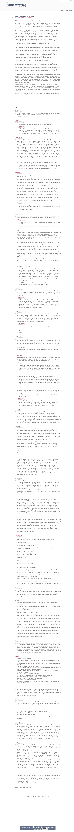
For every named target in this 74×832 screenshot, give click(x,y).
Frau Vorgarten (20, 739)
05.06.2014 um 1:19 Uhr (21, 144)
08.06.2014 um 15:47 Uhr (23, 392)
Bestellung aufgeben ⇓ (57, 112)
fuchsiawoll (19, 371)
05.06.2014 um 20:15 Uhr (21, 559)
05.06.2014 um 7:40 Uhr (21, 182)
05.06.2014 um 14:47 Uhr (21, 480)
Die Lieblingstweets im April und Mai (24, 824)
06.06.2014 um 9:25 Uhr (21, 670)
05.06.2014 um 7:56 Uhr (21, 223)
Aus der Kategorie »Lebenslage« (29, 17)
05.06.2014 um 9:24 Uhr (23, 364)
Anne (18, 242)
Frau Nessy (22, 130)
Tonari (18, 804)
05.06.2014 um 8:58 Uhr (21, 346)
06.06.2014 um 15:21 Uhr (21, 717)
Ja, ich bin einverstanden (44, 829)
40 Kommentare (20, 17)
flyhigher (19, 181)
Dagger (18, 345)
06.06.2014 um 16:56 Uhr (21, 730)
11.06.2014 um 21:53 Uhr (21, 805)
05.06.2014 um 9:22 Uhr (23, 380)
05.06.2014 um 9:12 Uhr (21, 372)
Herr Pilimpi (19, 558)
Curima (18, 326)
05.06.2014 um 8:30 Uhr (23, 278)
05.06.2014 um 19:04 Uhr (21, 520)
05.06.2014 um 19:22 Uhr (21, 540)
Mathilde (19, 614)
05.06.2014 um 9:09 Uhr (23, 168)
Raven (18, 716)
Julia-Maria (19, 351)
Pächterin (62, 10)
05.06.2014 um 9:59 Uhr (21, 406)
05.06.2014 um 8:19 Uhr (21, 243)
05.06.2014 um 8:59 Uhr (21, 352)
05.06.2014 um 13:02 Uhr (23, 417)
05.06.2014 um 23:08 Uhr (21, 615)
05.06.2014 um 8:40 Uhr (21, 304)
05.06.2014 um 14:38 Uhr (21, 448)
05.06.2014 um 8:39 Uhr (23, 212)
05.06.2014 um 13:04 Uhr (23, 231)
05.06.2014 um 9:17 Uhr (23, 313)
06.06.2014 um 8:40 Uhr (21, 628)
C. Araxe (19, 539)
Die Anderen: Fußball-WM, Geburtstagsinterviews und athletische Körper (55, 824)
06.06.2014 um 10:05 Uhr (21, 687)
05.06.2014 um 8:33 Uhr (23, 131)
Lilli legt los (19, 143)
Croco (18, 124)
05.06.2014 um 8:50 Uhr (21, 327)
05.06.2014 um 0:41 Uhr (21, 125)
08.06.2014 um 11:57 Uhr (21, 753)
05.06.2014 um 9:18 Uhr (23, 339)
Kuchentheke (69, 10)
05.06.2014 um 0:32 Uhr (21, 116)
